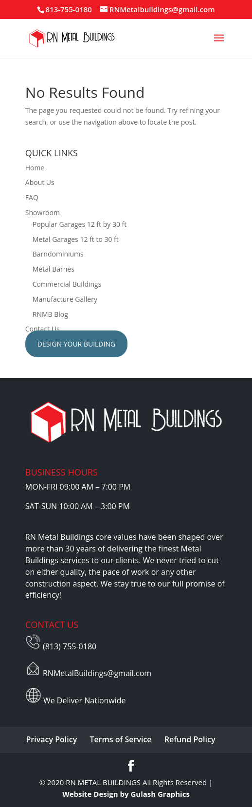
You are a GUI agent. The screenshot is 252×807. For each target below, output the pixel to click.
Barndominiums (58, 253)
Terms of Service (120, 739)
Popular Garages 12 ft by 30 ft (79, 224)
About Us (39, 182)
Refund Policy (190, 739)
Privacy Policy (51, 739)
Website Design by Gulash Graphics (126, 794)
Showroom (42, 212)
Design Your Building (76, 343)
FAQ (31, 197)
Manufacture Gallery (65, 299)
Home (35, 167)
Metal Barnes (53, 269)
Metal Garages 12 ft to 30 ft (76, 239)
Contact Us (42, 328)
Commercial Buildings (67, 284)
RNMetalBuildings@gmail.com (97, 673)
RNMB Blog (50, 314)
